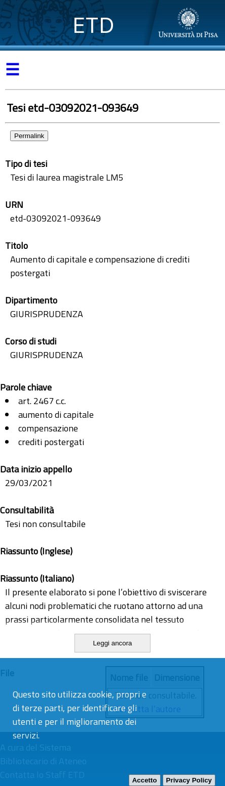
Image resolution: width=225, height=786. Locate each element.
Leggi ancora (112, 643)
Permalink (29, 136)
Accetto (144, 780)
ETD (93, 25)
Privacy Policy (189, 780)
